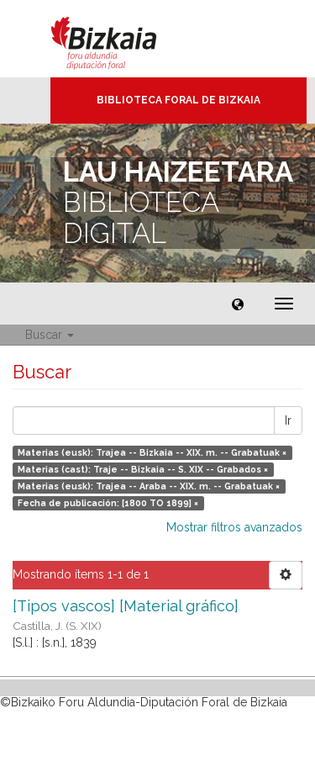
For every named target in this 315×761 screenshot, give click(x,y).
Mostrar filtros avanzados (234, 527)
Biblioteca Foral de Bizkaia (178, 100)
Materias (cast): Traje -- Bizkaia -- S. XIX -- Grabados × (143, 469)
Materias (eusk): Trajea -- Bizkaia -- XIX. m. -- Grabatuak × (152, 452)
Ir (288, 420)
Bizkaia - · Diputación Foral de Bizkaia (121, 38)
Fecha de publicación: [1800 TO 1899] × (108, 503)
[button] (238, 303)
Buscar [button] (49, 334)
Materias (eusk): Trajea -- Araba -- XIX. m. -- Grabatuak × (149, 486)
